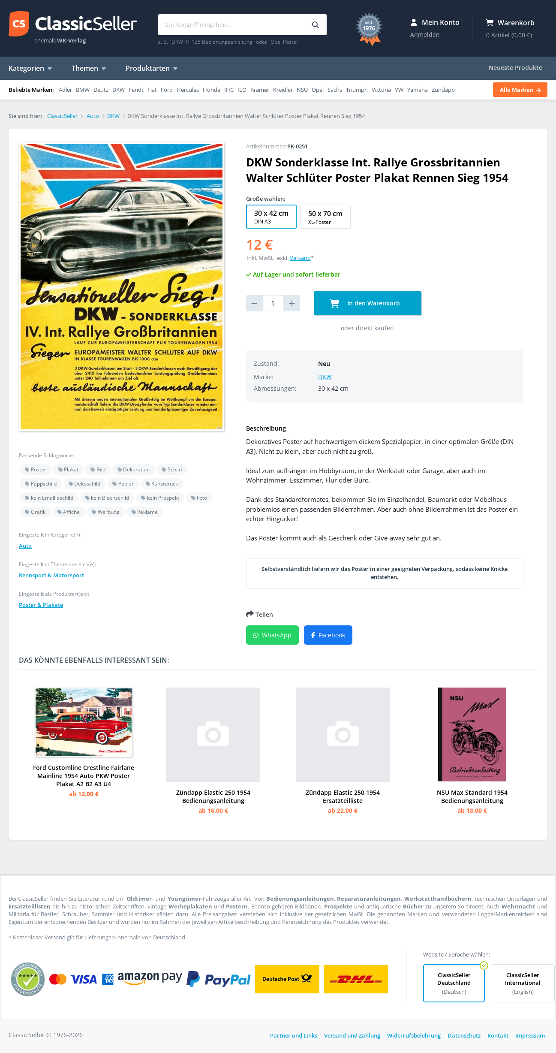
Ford (167, 90)
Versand (300, 258)
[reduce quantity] (254, 303)
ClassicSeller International (523, 983)
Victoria (381, 90)
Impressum (530, 1035)
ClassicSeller (73, 24)
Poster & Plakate (41, 605)
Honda (211, 90)
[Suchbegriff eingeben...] (315, 24)
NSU (302, 90)
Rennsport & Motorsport (51, 575)
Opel (318, 90)
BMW (83, 90)
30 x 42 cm (271, 216)
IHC (229, 90)
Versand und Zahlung (352, 1035)
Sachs (335, 90)
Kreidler (283, 90)
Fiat (152, 90)
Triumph (357, 90)
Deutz (100, 90)
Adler (65, 90)
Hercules (188, 90)
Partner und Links (293, 1035)
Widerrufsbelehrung (414, 1035)
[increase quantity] (292, 303)
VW (399, 90)
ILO (241, 90)
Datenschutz (464, 1035)
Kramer (259, 90)
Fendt (136, 90)
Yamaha (417, 90)
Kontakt (497, 1035)
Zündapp (443, 90)
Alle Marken (520, 90)
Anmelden (425, 34)
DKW (118, 90)
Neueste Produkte (515, 67)
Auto (25, 545)
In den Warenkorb (365, 303)
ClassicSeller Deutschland (454, 983)
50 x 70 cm (325, 217)
